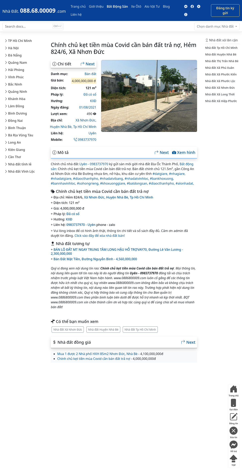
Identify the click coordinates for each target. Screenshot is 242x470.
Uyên (92, 133)
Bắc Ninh (15, 84)
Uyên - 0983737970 (93, 164)
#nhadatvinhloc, (137, 178)
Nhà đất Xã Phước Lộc (220, 81)
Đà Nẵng (15, 55)
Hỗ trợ (233, 446)
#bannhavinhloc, (64, 183)
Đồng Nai (15, 120)
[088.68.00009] (34, 10)
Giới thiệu (96, 6)
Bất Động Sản (117, 6)
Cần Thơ (14, 157)
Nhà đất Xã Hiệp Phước (221, 101)
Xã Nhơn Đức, (86, 120)
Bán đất (90, 74)
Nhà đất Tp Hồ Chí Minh (140, 329)
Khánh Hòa (16, 99)
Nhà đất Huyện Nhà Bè (103, 329)
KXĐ (93, 101)
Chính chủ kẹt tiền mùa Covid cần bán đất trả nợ (93, 358)
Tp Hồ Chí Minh (84, 126)
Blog (166, 6)
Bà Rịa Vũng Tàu (20, 135)
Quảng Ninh (17, 91)
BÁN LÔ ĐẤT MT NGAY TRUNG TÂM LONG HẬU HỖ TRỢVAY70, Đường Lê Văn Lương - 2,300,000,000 (117, 251)
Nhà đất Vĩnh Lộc (21, 171)
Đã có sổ (89, 94)
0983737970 (85, 139)
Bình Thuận (17, 128)
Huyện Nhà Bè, (61, 126)
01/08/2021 (87, 107)
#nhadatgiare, (62, 178)
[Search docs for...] (32, 26)
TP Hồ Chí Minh (20, 41)
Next (88, 64)
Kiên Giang (16, 149)
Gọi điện (233, 404)
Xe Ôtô (136, 6)
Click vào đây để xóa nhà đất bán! (100, 235)
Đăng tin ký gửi (225, 10)
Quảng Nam (17, 62)
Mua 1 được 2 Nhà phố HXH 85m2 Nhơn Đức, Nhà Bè (97, 354)
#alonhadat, (185, 183)
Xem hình (183, 152)
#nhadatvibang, (112, 178)
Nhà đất (216, 26)
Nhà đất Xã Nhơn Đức (67, 329)
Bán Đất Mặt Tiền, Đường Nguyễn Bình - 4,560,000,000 (95, 259)
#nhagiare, (177, 173)
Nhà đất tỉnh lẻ (19, 164)
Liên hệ (76, 14)
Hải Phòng (16, 70)
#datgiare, (161, 173)
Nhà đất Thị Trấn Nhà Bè (222, 61)
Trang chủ (78, 6)
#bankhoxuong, (162, 178)
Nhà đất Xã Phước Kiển (221, 74)
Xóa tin (233, 432)
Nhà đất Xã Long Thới (220, 94)
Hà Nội (13, 48)
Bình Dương (17, 113)
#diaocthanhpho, (86, 178)
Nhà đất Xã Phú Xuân (219, 68)
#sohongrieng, (88, 183)
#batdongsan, (138, 183)
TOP (233, 459)
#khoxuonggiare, (113, 183)
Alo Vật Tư (152, 6)
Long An (14, 142)
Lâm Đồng (16, 106)
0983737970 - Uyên (80, 224)
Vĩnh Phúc (16, 77)
